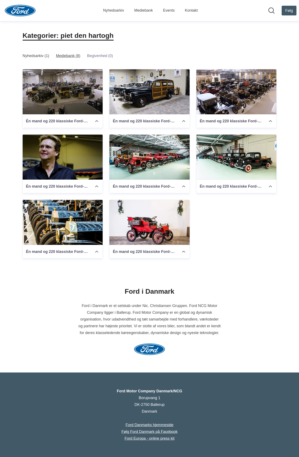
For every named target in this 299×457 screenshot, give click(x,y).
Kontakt (191, 10)
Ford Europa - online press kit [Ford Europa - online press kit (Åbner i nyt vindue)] (149, 438)
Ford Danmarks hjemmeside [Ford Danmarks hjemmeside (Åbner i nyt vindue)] (149, 425)
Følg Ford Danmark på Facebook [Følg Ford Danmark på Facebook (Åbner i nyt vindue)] (149, 432)
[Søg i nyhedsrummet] (271, 10)
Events (169, 10)
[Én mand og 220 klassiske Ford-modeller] (63, 91)
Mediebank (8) (68, 56)
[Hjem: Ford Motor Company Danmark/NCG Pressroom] (20, 11)
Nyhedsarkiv (113, 10)
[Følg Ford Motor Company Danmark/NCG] (289, 10)
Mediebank (143, 10)
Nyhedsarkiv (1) (36, 56)
